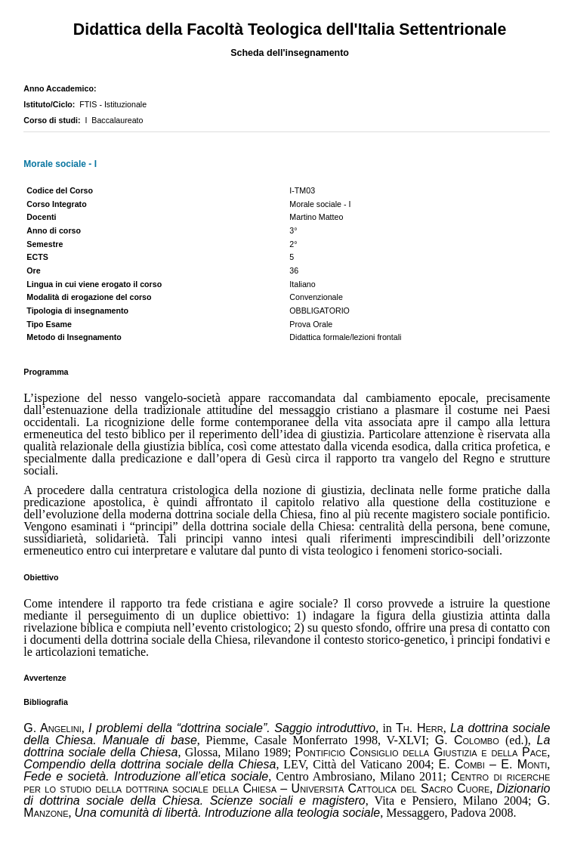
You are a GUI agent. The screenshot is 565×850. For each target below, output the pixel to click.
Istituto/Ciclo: (51, 104)
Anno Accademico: (61, 88)
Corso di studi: (54, 120)
